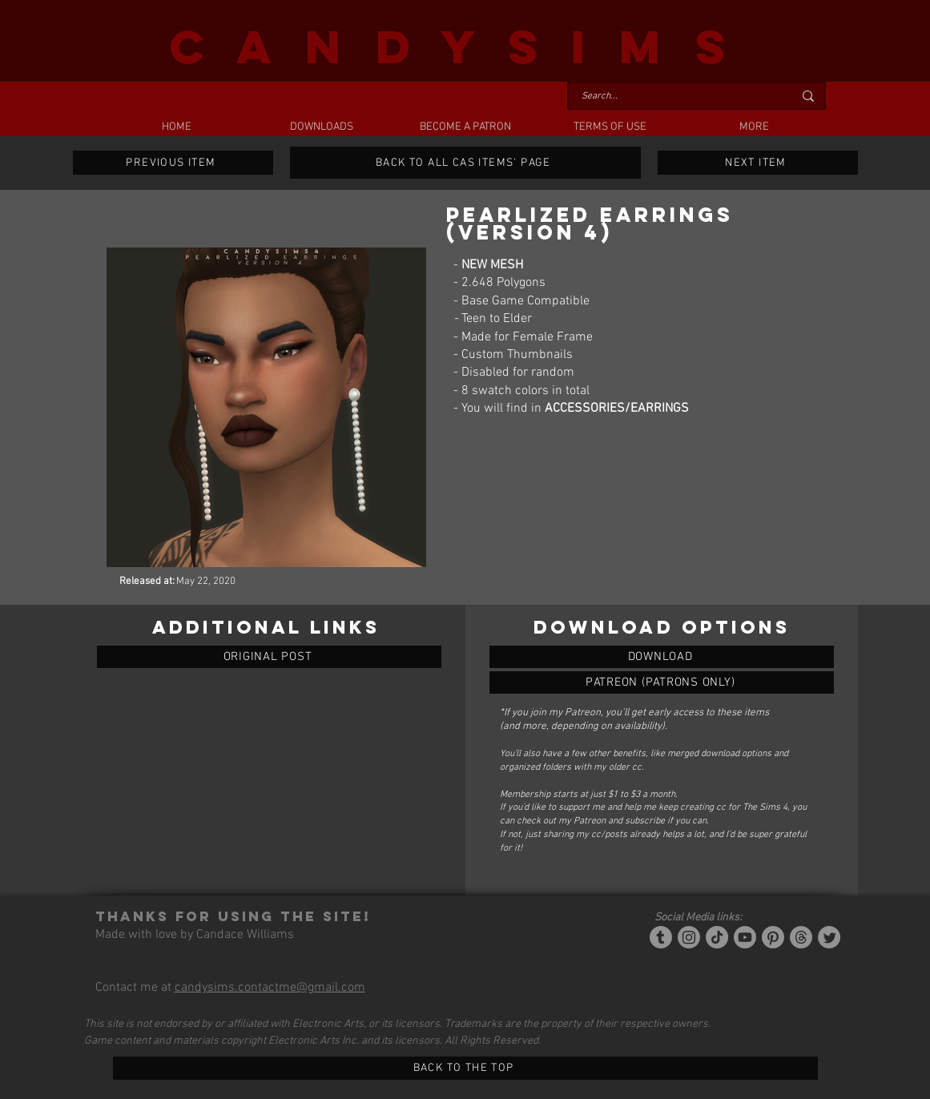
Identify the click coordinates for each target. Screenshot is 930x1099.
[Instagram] (689, 937)
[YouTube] (745, 937)
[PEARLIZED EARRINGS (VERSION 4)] (661, 657)
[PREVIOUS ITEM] (173, 163)
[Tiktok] (717, 937)
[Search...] (675, 96)
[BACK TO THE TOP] (465, 1068)
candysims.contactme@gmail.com (270, 988)
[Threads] (801, 937)
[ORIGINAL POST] (269, 657)
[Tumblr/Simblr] (661, 937)
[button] (321, 127)
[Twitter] (829, 937)
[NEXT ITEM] (758, 163)
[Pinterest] (773, 937)
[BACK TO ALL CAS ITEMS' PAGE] (465, 163)
